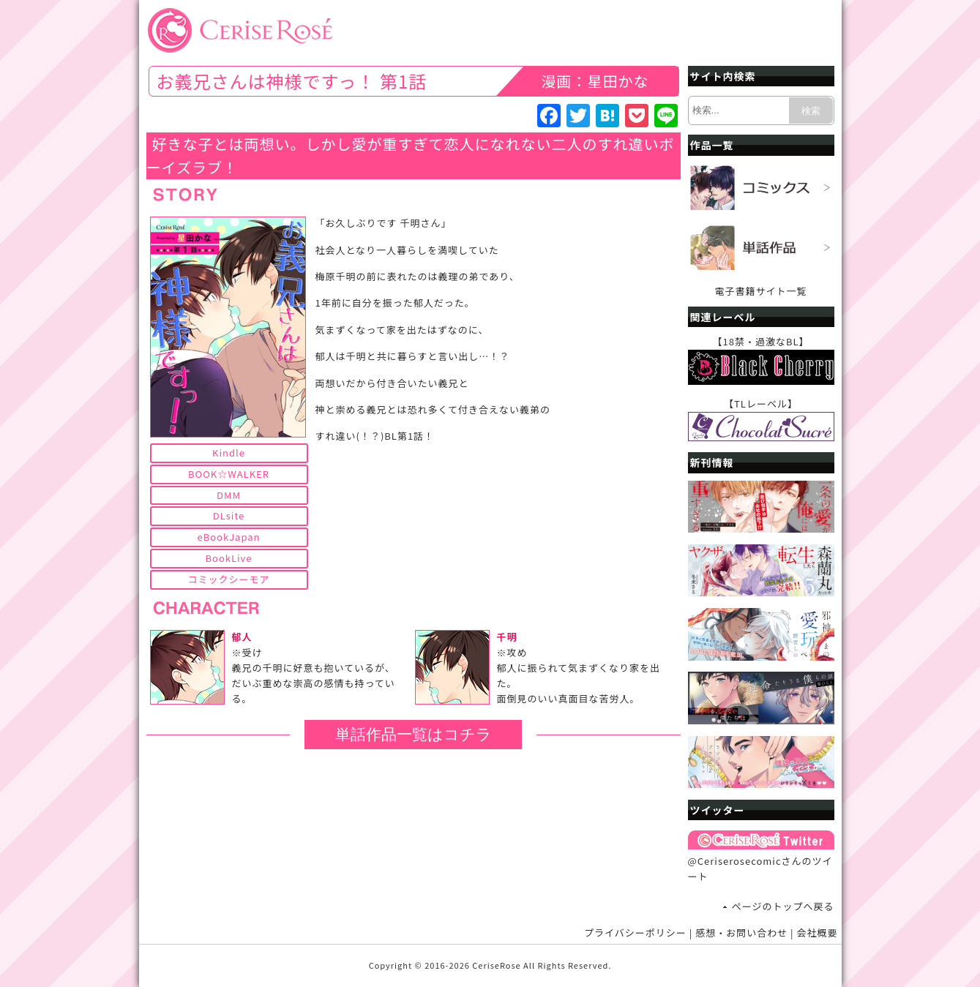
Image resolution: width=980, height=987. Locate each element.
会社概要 (816, 932)
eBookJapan (228, 537)
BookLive (229, 558)
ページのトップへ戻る (783, 906)
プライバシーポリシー (635, 932)
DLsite (229, 515)
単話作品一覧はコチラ (413, 734)
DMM (229, 495)
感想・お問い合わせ (741, 932)
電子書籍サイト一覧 (760, 291)
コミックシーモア (228, 579)
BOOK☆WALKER (228, 474)
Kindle (228, 452)
